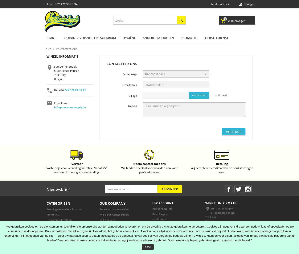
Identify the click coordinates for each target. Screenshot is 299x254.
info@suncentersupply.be (70, 107)
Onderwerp (130, 74)
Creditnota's (159, 219)
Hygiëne (129, 38)
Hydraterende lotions (59, 220)
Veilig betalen (108, 220)
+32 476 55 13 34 (75, 89)
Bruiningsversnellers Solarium (89, 38)
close (148, 246)
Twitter (238, 189)
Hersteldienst (216, 38)
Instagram (247, 189)
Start (51, 38)
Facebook (228, 189)
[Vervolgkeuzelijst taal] (221, 4)
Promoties (189, 38)
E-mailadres (129, 85)
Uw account (162, 203)
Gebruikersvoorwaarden (114, 209)
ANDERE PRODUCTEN (158, 38)
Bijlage (133, 95)
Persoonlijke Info (162, 208)
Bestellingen (159, 214)
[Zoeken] (149, 20)
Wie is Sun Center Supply (114, 214)
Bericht (132, 106)
